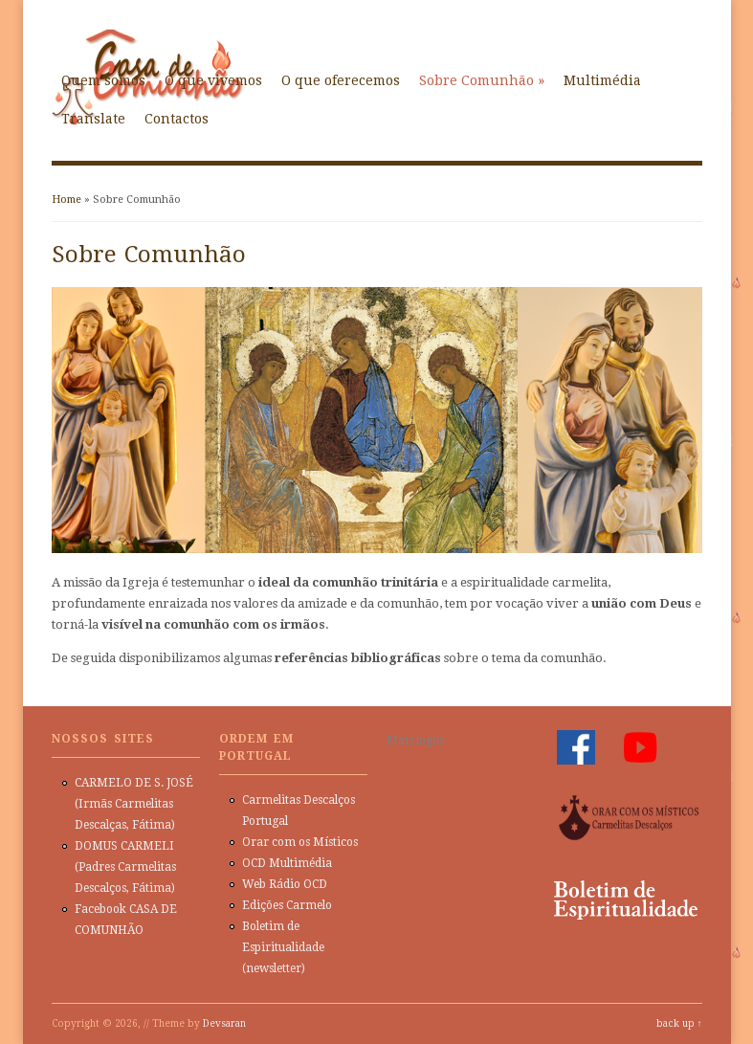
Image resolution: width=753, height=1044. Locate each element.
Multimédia (602, 80)
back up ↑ (679, 1023)
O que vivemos (213, 80)
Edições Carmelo (287, 905)
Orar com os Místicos (300, 842)
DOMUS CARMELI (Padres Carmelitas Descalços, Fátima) (125, 867)
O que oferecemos (340, 80)
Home (66, 199)
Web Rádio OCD (284, 884)
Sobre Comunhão (481, 80)
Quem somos (103, 80)
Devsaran (224, 1023)
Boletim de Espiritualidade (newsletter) (283, 947)
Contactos (176, 118)
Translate (93, 118)
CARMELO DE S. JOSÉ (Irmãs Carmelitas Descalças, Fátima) (134, 804)
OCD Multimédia (287, 863)
